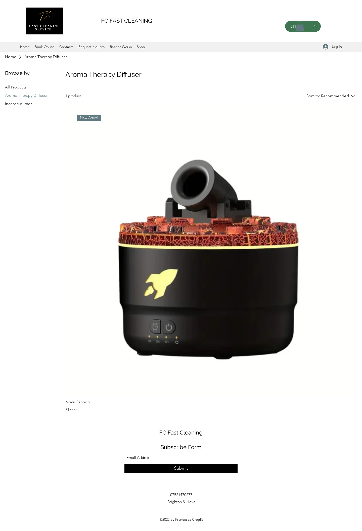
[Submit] (181, 468)
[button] (300, 26)
